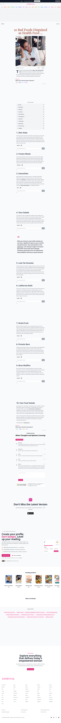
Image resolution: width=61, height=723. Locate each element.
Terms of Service (43, 711)
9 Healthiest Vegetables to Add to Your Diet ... (35, 612)
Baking (9, 7)
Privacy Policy (23, 711)
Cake (16, 82)
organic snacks (20, 612)
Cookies (20, 82)
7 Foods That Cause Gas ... (9, 612)
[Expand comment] (19, 469)
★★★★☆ (58, 23)
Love (49, 7)
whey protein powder (25, 185)
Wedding (38, 701)
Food (55, 7)
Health (3, 693)
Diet (39, 7)
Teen (2, 701)
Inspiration (15, 693)
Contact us (3, 709)
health (2, 23)
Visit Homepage (30, 669)
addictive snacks (49, 617)
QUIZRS (45, 83)
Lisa (18, 67)
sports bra (20, 247)
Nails (23, 7)
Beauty (50, 684)
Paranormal (12, 7)
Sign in (21, 557)
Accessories (4, 684)
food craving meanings (52, 612)
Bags (16, 7)
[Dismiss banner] (44, 483)
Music (50, 695)
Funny (3, 691)
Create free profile (6, 555)
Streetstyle (58, 7)
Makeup (42, 7)
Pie (22, 82)
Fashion (36, 7)
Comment (20, 479)
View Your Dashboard (16, 555)
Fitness (38, 689)
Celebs (26, 686)
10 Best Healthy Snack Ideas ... (13, 614)
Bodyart (3, 686)
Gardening (27, 691)
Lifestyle (50, 693)
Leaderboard (46, 551)
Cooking (38, 686)
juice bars (23, 179)
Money (52, 7)
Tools (2, 703)
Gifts (2, 7)
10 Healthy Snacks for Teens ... (28, 614)
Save (38, 67)
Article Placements (24, 709)
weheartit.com (27, 422)
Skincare (5, 7)
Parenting (27, 697)
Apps (14, 684)
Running (50, 697)
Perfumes (45, 7)
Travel (30, 7)
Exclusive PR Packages (5, 711)
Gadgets (15, 691)
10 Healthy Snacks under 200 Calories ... (17, 617)
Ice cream (25, 82)
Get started (56, 551)
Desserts (50, 686)
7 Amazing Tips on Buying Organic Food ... (45, 614)
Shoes (3, 699)
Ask (43, 148)
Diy (14, 689)
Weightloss (51, 701)
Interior (26, 693)
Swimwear (19, 7)
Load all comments (19, 439)
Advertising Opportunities (45, 709)
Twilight (26, 701)
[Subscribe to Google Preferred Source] (21, 484)
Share (42, 67)
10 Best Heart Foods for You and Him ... (36, 617)
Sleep (32, 7)
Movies (26, 7)
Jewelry (38, 693)
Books (15, 686)
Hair (50, 691)
